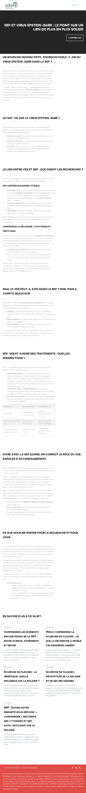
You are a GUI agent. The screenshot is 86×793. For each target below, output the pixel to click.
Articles (75, 5)
